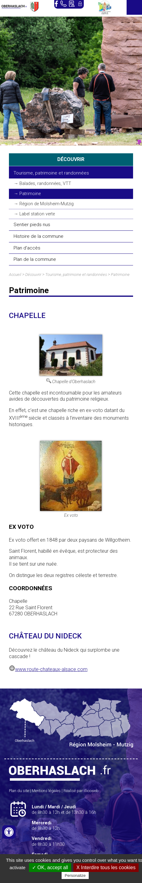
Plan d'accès (27, 248)
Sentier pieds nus (32, 224)
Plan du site (19, 790)
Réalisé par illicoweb (81, 790)
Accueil (15, 274)
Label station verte (37, 214)
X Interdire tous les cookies (106, 867)
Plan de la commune (35, 259)
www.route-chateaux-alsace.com (51, 669)
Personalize (75, 875)
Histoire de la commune (38, 236)
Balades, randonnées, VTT (45, 183)
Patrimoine (30, 193)
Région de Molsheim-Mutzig (46, 203)
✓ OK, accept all (50, 867)
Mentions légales (46, 790)
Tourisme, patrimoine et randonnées (51, 173)
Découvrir (33, 274)
